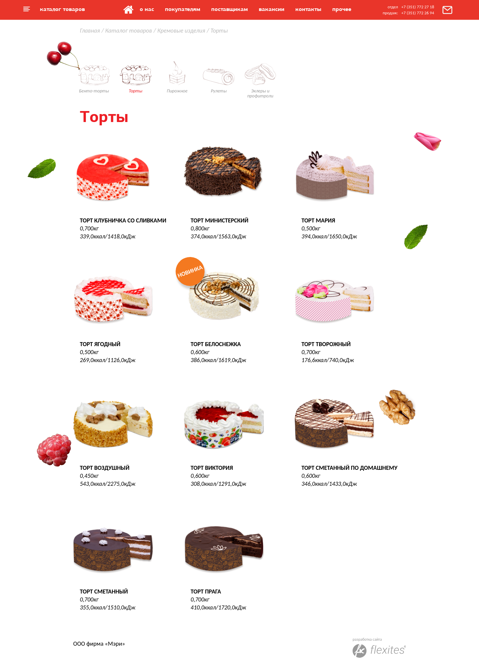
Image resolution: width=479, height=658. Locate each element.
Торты (135, 67)
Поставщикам (229, 9)
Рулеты (219, 67)
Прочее (341, 9)
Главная (128, 10)
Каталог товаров (62, 9)
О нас (147, 9)
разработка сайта (379, 647)
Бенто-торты (94, 67)
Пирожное (177, 67)
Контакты (308, 9)
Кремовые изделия (181, 30)
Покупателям (182, 9)
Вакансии (271, 9)
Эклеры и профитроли (260, 70)
